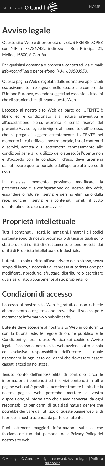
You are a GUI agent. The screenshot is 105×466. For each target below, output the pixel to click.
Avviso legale (78, 458)
